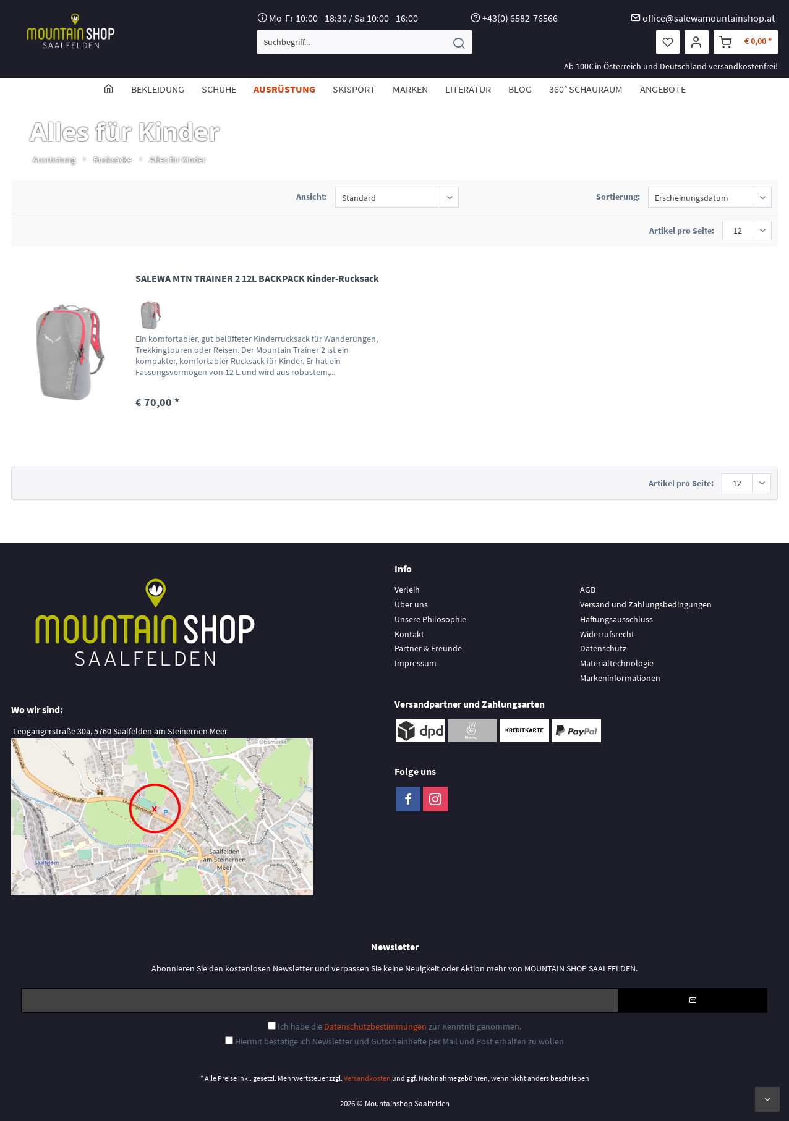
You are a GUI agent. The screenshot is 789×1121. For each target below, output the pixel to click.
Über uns (411, 604)
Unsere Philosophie (430, 619)
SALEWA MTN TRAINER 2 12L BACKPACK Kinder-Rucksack (257, 278)
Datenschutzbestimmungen (375, 1026)
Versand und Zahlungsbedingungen (646, 604)
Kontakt (409, 634)
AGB (587, 589)
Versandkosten (367, 1078)
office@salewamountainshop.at (708, 18)
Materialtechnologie (617, 663)
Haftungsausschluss (616, 619)
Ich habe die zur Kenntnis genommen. (399, 1026)
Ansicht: (311, 196)
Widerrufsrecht (607, 634)
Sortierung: (618, 196)
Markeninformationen (620, 677)
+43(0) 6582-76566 (520, 18)
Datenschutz (603, 648)
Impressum (415, 663)
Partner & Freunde (428, 648)
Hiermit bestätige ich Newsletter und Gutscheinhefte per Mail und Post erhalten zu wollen (399, 1041)
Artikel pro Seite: (681, 230)
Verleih (407, 589)
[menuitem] (364, 42)
